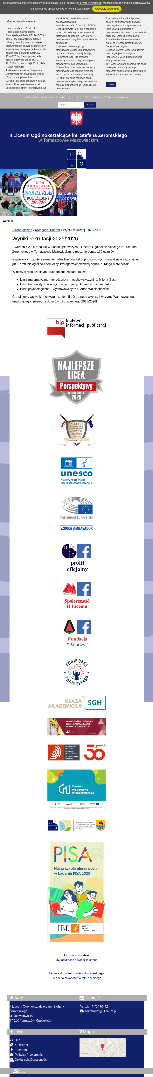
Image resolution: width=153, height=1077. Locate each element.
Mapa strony (47, 97)
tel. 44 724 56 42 (94, 1006)
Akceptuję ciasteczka (107, 8)
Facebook (19, 1050)
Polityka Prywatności (26, 1054)
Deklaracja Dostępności (29, 1060)
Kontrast (98, 97)
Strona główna (31, 97)
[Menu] (76, 220)
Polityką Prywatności (89, 2)
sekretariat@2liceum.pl (98, 1011)
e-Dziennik (20, 1045)
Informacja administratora (117, 97)
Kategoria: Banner (47, 230)
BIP (15, 1040)
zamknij (111, 84)
